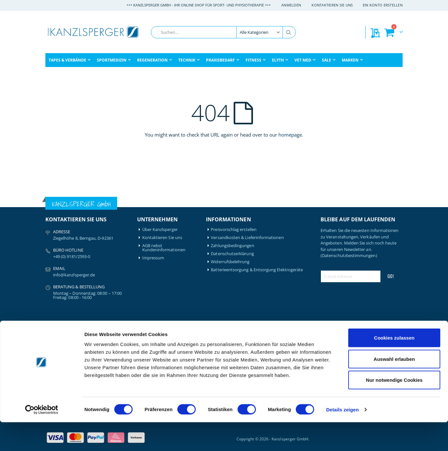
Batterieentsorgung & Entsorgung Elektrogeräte (257, 270)
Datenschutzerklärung (232, 254)
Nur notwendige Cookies (394, 408)
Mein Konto (153, 333)
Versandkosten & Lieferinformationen (247, 237)
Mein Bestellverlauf (160, 342)
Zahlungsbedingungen (232, 246)
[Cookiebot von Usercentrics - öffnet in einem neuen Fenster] (42, 438)
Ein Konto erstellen (383, 5)
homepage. (290, 134)
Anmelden (291, 5)
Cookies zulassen (394, 366)
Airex (50, 333)
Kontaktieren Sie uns (332, 5)
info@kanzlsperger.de (74, 275)
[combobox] (223, 32)
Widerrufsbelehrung (230, 262)
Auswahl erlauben (394, 387)
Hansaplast (102, 333)
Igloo (96, 342)
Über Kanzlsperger (160, 229)
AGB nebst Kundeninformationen (163, 248)
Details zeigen (342, 438)
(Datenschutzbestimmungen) (349, 255)
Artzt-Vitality (57, 342)
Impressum (153, 258)
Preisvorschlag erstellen (234, 229)
